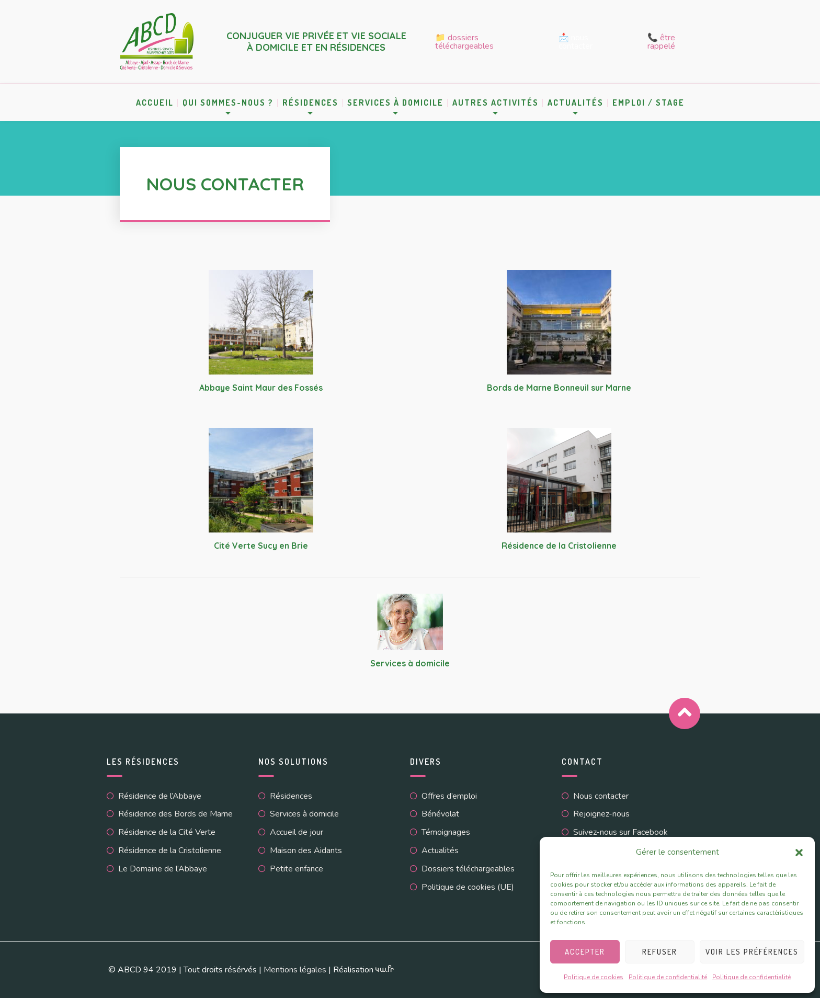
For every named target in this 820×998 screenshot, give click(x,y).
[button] (799, 852)
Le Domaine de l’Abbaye (162, 869)
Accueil (155, 102)
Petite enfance (296, 869)
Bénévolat (440, 814)
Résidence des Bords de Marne (175, 814)
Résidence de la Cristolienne (559, 545)
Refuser (659, 952)
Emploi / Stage (648, 102)
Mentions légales (295, 970)
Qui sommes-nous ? (228, 102)
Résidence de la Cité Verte (166, 832)
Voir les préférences (752, 952)
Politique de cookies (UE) (468, 887)
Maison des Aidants (306, 850)
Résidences (310, 102)
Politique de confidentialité (668, 977)
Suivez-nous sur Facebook (620, 832)
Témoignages (446, 832)
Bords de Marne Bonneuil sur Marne (559, 387)
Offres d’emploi (449, 796)
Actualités (575, 102)
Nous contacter (601, 796)
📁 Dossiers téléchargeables (464, 41)
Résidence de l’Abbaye (159, 796)
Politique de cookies (593, 977)
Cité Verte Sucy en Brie (261, 545)
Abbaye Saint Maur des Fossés (261, 387)
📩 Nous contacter (576, 41)
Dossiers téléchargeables (468, 869)
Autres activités (495, 102)
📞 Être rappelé (661, 41)
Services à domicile (395, 102)
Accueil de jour (296, 832)
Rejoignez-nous (601, 814)
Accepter (585, 952)
